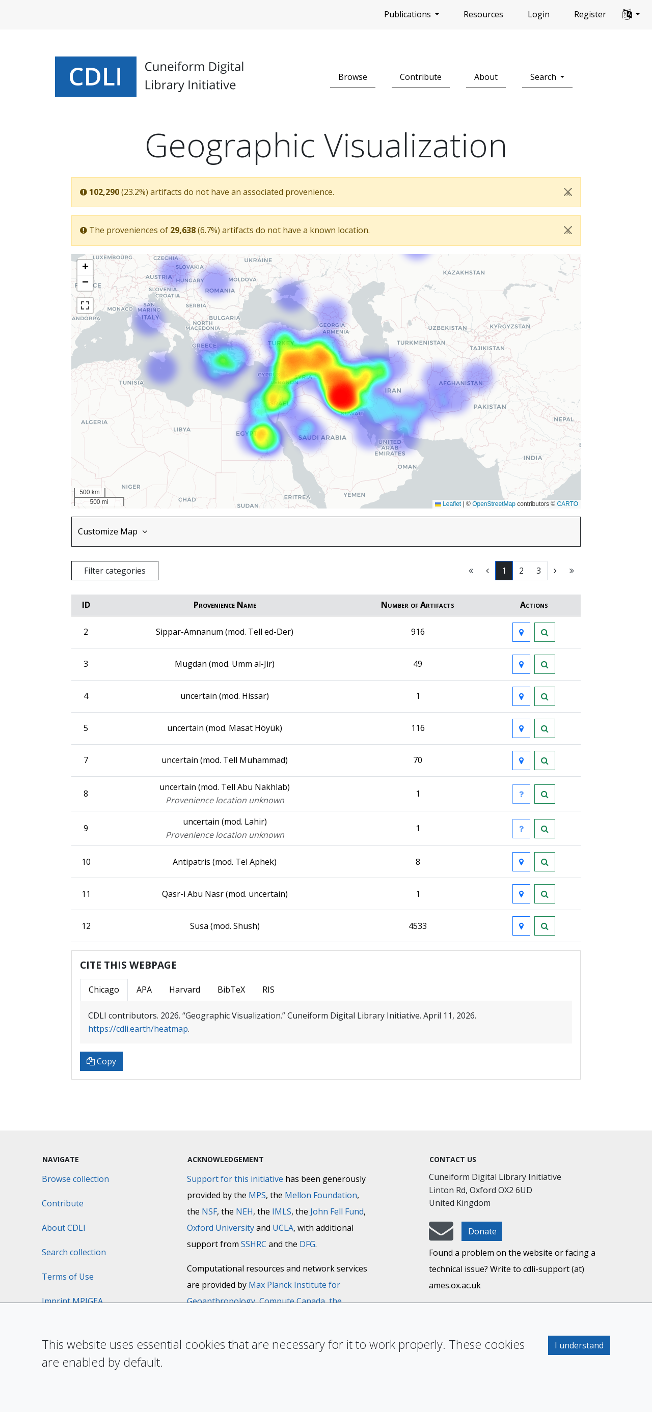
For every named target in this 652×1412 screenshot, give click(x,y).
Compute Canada (292, 1301)
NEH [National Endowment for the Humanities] (244, 1211)
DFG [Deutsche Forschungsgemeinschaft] (307, 1244)
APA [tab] (144, 989)
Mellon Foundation (321, 1195)
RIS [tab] (268, 989)
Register (590, 14)
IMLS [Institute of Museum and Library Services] (281, 1211)
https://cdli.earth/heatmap (138, 1028)
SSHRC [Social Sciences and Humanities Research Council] (253, 1244)
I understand (579, 1345)
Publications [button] (408, 14)
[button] (631, 14)
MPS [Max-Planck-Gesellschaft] (257, 1195)
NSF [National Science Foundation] (209, 1211)
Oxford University (220, 1227)
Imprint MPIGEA (72, 1301)
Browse (352, 76)
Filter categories (115, 570)
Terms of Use (68, 1276)
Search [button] (544, 76)
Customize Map (112, 531)
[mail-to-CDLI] (441, 1235)
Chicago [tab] (104, 989)
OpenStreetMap (493, 503)
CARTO (567, 503)
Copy (101, 1061)
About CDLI (64, 1227)
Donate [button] (482, 1231)
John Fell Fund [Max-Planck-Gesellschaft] (337, 1211)
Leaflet (448, 503)
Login (539, 14)
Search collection (74, 1252)
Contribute (421, 76)
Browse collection (75, 1178)
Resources (483, 14)
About (486, 76)
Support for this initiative (235, 1178)
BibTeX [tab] (231, 989)
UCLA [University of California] (283, 1227)
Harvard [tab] (184, 989)
